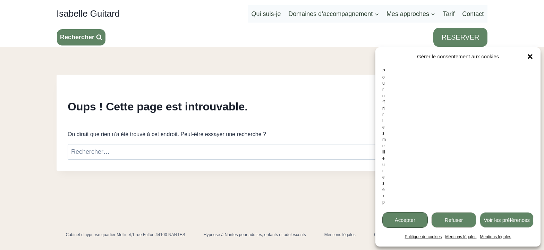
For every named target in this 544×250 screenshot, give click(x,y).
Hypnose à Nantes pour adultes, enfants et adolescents (255, 234)
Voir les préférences (507, 220)
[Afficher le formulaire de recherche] (81, 37)
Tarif (449, 13)
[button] (530, 56)
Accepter (405, 220)
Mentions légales (460, 236)
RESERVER (460, 37)
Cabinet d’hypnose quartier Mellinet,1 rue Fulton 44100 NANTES (125, 234)
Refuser (454, 220)
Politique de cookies (423, 236)
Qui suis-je (266, 13)
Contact (473, 13)
